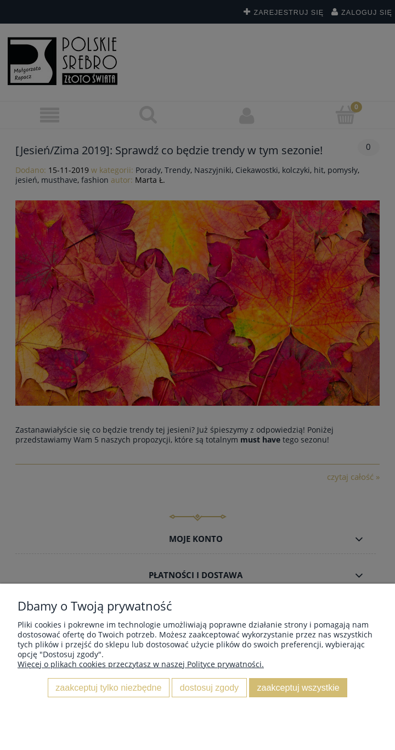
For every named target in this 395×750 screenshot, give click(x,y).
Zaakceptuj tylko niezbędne (108, 687)
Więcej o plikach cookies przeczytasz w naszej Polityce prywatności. (141, 664)
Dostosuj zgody (209, 687)
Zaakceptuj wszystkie (298, 687)
